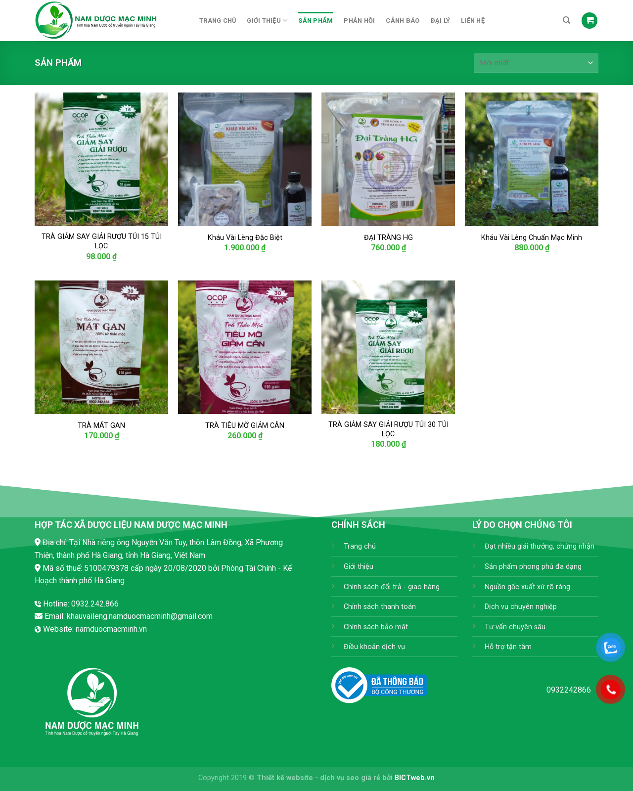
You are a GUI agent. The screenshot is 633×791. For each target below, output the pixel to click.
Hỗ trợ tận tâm (508, 647)
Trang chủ (217, 20)
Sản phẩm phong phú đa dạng (533, 566)
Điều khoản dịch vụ (374, 647)
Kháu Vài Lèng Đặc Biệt (245, 237)
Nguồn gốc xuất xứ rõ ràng (527, 587)
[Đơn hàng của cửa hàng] (536, 63)
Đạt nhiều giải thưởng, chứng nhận (539, 546)
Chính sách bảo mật (376, 627)
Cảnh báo (402, 20)
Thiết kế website (285, 778)
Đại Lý (441, 20)
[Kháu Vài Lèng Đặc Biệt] (245, 159)
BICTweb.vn (415, 778)
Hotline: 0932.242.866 (81, 603)
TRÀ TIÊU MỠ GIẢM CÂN (244, 425)
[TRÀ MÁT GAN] (101, 347)
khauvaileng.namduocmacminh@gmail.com (140, 616)
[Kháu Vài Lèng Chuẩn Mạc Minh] (531, 159)
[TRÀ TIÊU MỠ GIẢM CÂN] (245, 347)
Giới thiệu (267, 20)
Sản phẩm (315, 20)
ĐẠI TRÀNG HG (388, 237)
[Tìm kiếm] (566, 20)
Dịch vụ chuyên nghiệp (521, 607)
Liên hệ (473, 20)
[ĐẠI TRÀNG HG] (388, 159)
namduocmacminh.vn (111, 629)
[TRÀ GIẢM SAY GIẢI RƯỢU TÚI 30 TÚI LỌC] (388, 347)
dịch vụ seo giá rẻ (350, 778)
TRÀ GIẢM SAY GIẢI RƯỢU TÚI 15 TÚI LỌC (102, 241)
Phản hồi (359, 20)
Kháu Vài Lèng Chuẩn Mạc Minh (531, 237)
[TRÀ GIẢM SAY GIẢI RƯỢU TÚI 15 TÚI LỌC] (101, 159)
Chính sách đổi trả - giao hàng (392, 587)
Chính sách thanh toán (380, 607)
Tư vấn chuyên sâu (515, 627)
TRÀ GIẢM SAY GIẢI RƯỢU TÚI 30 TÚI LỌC (388, 429)
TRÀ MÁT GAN (101, 425)
